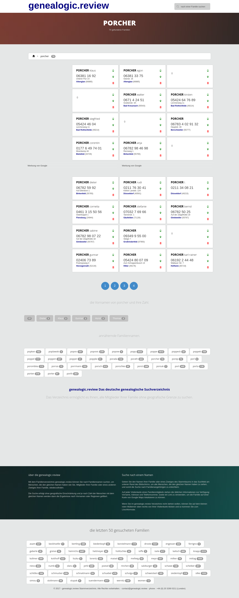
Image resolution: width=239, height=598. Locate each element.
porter (53, 373)
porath (137, 359)
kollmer (37, 558)
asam (35, 543)
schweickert (154, 573)
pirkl (89, 565)
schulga (131, 573)
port (180, 366)
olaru (71, 565)
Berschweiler (177, 130)
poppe (157, 351)
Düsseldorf (129, 193)
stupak (75, 580)
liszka (77, 558)
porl (195, 359)
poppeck (179, 351)
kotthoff (58, 558)
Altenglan (80, 82)
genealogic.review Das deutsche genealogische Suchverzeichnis (119, 389)
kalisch (179, 551)
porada (116, 359)
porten (33, 373)
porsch (101, 366)
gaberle (36, 551)
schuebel (110, 573)
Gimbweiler (176, 218)
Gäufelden (128, 218)
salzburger (149, 565)
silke (201, 573)
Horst (100, 318)
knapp (200, 551)
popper (76, 359)
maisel (116, 558)
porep (177, 359)
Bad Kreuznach (131, 106)
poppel (34, 359)
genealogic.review (68, 5)
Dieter (45, 318)
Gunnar (81, 318)
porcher (45, 56)
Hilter (126, 266)
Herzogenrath (82, 266)
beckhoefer (56, 543)
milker (176, 558)
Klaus (62, 318)
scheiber (193, 565)
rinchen (127, 565)
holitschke (123, 551)
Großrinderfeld (130, 242)
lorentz (96, 558)
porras (57, 366)
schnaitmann (85, 573)
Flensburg (81, 218)
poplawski (56, 351)
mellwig (137, 558)
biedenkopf (101, 543)
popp (136, 351)
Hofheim (175, 266)
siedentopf (179, 573)
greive (55, 551)
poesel (108, 565)
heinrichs (77, 551)
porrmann (79, 366)
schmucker (60, 573)
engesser (173, 543)
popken (34, 351)
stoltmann (55, 580)
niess (35, 565)
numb (54, 565)
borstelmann (127, 543)
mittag (196, 558)
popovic (97, 351)
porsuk (162, 366)
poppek (200, 351)
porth (73, 373)
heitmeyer (100, 551)
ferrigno (194, 543)
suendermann (99, 580)
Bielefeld (80, 154)
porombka (35, 366)
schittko (37, 573)
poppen (55, 359)
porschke (122, 366)
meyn (157, 558)
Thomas (119, 318)
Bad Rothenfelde (179, 106)
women (144, 580)
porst (143, 366)
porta (199, 366)
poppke (96, 359)
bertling (79, 543)
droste (151, 543)
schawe (172, 565)
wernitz (124, 580)
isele (160, 551)
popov (76, 351)
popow (117, 351)
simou (35, 580)
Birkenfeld (128, 154)
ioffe (143, 551)
